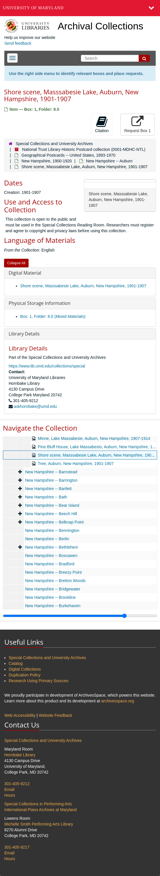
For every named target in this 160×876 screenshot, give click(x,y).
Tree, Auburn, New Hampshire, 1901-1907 (76, 463)
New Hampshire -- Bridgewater (52, 589)
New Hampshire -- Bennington (52, 530)
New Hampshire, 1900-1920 (46, 161)
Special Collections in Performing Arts (38, 804)
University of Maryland (33, 8)
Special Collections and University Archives (54, 143)
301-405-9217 (16, 847)
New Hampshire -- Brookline (50, 597)
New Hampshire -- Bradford (49, 564)
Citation (102, 124)
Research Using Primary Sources (38, 680)
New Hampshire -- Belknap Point (54, 522)
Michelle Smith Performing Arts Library (38, 824)
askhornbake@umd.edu (35, 406)
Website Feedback (55, 715)
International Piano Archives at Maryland (40, 809)
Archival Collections (101, 25)
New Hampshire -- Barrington (51, 480)
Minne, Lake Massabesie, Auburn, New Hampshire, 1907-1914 (94, 438)
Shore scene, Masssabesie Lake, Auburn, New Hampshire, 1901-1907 (83, 286)
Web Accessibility (20, 715)
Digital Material (25, 273)
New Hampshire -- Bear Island (52, 505)
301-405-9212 (16, 783)
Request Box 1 (137, 124)
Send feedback (17, 43)
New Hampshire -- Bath (46, 497)
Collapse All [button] (16, 263)
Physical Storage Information (39, 303)
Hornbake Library (19, 755)
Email (9, 789)
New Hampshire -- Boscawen (51, 555)
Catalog (16, 663)
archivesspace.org (117, 701)
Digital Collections (25, 669)
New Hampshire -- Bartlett (48, 488)
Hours (9, 795)
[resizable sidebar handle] (80, 616)
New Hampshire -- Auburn (109, 161)
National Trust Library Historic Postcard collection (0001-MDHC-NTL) (83, 149)
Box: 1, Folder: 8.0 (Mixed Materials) (52, 316)
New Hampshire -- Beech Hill (51, 513)
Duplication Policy (25, 675)
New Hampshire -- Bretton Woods (55, 580)
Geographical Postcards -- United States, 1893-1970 (68, 155)
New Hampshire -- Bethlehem (51, 547)
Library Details (24, 334)
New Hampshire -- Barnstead (51, 472)
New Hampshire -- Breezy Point (53, 572)
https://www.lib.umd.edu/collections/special (47, 366)
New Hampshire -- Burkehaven (52, 605)
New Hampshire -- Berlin (47, 539)
